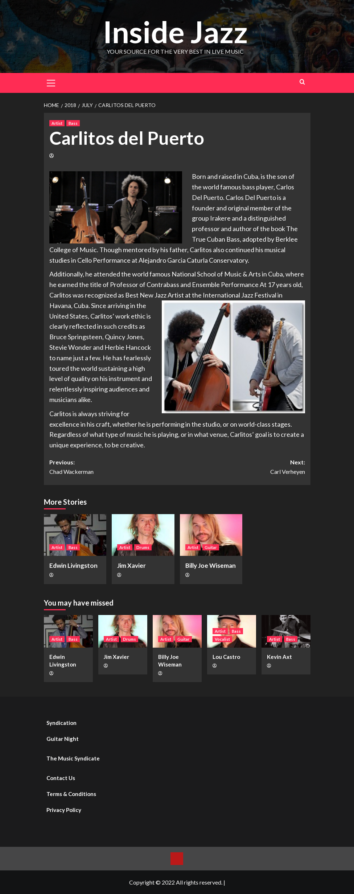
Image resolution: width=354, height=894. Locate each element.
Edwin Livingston (73, 565)
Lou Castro (226, 656)
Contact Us (60, 778)
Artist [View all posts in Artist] (57, 123)
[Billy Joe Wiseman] (211, 535)
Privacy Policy (63, 810)
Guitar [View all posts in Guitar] (211, 547)
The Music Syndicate (73, 758)
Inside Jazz (175, 31)
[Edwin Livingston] (75, 535)
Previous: (113, 467)
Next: (241, 467)
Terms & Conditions (71, 794)
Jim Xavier (131, 565)
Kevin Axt (279, 656)
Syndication (61, 722)
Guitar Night (62, 738)
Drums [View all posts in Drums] (142, 547)
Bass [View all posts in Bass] (73, 123)
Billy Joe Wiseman (210, 565)
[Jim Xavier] (143, 535)
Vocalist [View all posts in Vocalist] (222, 638)
